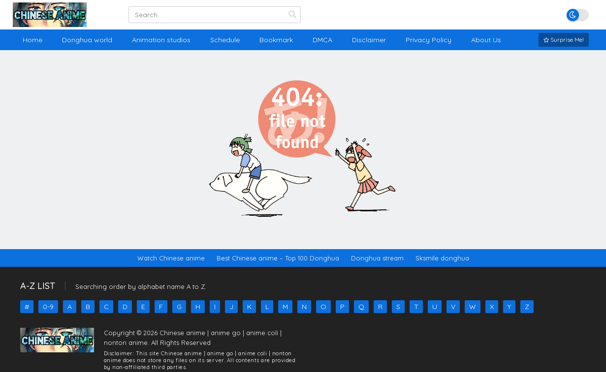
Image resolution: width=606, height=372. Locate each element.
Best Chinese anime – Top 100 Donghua (278, 258)
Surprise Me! (563, 39)
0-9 (48, 306)
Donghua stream (377, 258)
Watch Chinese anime (171, 258)
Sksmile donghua (442, 258)
